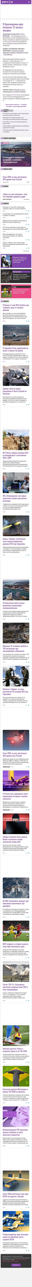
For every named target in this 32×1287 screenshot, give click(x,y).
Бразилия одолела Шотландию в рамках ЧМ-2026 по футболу (15, 1090)
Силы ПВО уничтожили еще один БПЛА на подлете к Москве (15, 1195)
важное (5, 143)
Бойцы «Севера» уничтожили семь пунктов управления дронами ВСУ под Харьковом (15, 244)
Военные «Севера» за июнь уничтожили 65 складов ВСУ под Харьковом (20, 260)
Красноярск (7, 34)
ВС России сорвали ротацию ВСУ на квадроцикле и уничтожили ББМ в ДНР (15, 228)
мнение (5, 186)
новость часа (7, 169)
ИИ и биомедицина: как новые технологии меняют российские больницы (13, 235)
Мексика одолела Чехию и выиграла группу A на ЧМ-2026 (15, 1050)
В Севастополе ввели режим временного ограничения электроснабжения (14, 159)
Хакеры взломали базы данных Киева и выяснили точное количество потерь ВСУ (15, 839)
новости (5, 203)
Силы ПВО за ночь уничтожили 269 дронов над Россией (15, 178)
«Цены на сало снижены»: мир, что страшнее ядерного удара (15, 195)
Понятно (16, 1265)
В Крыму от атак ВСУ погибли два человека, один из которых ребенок (14, 208)
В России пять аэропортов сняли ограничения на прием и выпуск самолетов (15, 796)
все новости (6, 182)
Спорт (14, 287)
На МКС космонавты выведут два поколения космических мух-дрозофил (15, 903)
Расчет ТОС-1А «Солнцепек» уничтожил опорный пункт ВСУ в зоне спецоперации (15, 987)
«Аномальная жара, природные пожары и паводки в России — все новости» (15, 52)
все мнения (26, 199)
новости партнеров (9, 138)
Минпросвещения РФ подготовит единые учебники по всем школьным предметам (15, 1132)
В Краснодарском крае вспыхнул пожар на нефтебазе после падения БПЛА (15, 1237)
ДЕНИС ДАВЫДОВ (7, 199)
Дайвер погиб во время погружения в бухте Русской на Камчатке (15, 221)
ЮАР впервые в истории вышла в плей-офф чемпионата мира (20, 291)
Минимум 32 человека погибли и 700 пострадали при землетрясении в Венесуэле (21, 277)
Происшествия (17, 272)
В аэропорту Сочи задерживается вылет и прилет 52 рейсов (16, 214)
